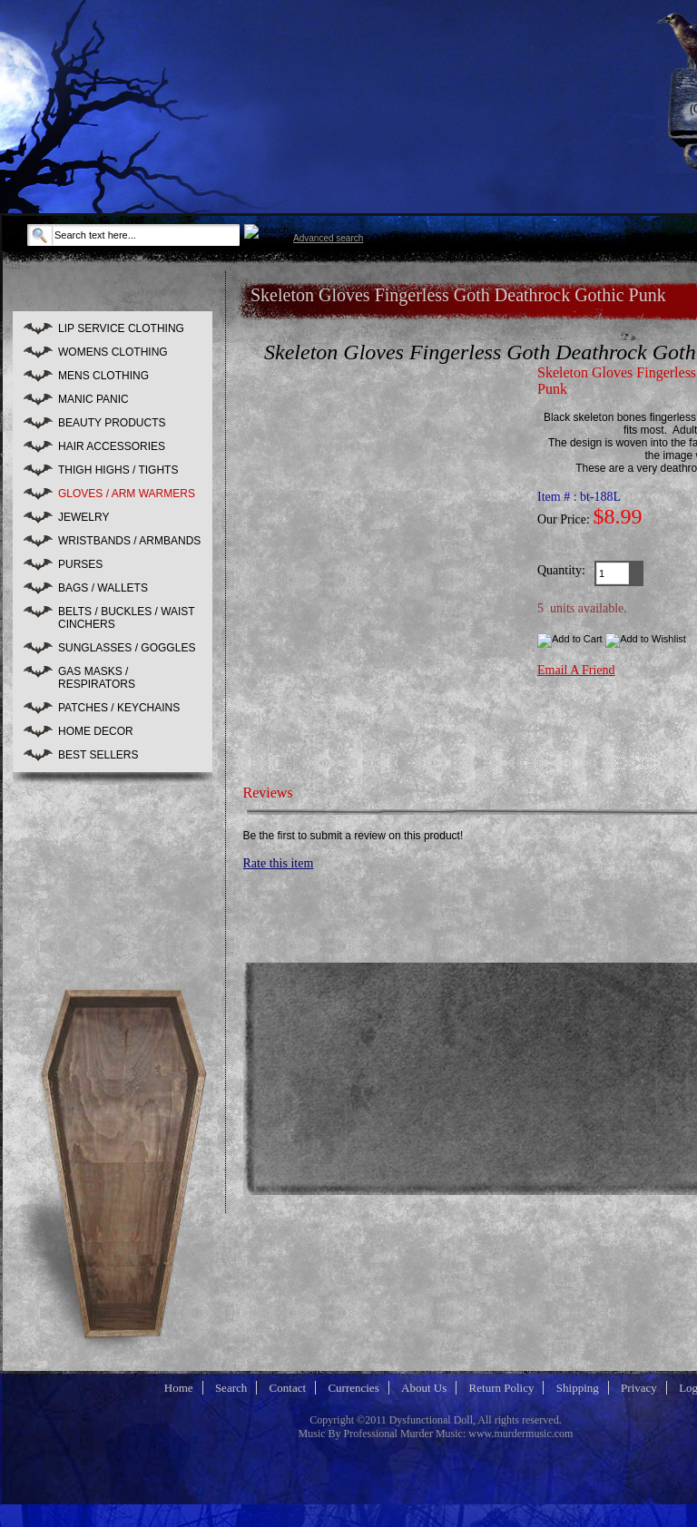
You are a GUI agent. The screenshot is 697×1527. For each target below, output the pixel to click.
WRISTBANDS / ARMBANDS (129, 540)
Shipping (577, 1388)
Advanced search (328, 238)
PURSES (80, 564)
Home (178, 1388)
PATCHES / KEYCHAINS (119, 707)
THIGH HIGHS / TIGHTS (118, 470)
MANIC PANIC (93, 399)
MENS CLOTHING (103, 375)
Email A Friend (576, 670)
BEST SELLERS (98, 755)
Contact (288, 1388)
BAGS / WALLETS (103, 588)
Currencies (353, 1388)
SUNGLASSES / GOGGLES (126, 647)
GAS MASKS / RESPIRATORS (96, 677)
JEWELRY (83, 517)
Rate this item (278, 863)
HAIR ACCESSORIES (111, 446)
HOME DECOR (95, 731)
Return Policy (502, 1388)
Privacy (639, 1388)
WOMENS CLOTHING (113, 352)
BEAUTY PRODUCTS (111, 422)
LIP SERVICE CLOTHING (121, 328)
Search (231, 1388)
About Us (424, 1388)
